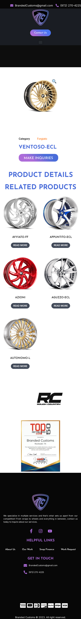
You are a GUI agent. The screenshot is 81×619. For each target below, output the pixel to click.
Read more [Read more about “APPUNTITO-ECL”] (61, 245)
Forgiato (42, 138)
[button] (40, 42)
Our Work (27, 549)
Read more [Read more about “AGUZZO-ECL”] (61, 305)
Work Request (68, 549)
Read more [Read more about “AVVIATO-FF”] (20, 245)
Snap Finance (46, 549)
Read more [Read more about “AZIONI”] (20, 305)
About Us (10, 549)
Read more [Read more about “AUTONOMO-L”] (20, 366)
